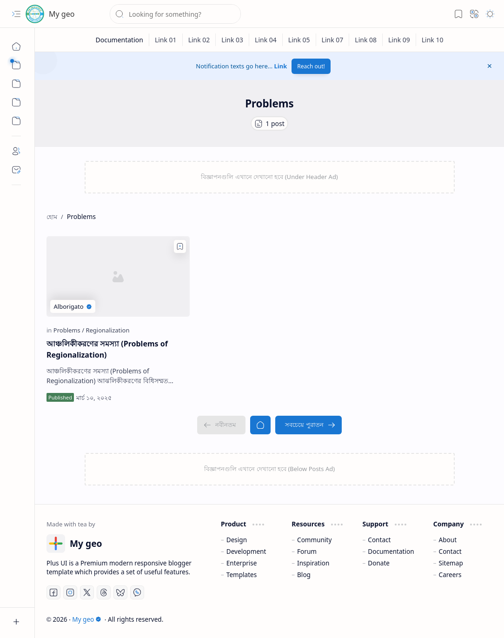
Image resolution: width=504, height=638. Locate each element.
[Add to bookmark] (180, 246)
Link (280, 66)
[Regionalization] (107, 330)
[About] (16, 151)
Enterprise (241, 562)
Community (314, 539)
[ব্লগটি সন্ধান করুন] (175, 14)
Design (236, 539)
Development (246, 551)
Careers (450, 574)
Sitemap (451, 562)
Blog (304, 574)
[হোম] (16, 46)
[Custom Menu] (16, 102)
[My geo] (35, 14)
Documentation (391, 551)
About (448, 539)
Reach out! (311, 66)
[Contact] (16, 169)
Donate (379, 562)
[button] (16, 14)
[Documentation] (119, 39)
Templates (241, 574)
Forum (307, 551)
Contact (379, 539)
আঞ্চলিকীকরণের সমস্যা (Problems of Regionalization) (107, 349)
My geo (61, 14)
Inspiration (313, 562)
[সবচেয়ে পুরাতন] (308, 425)
